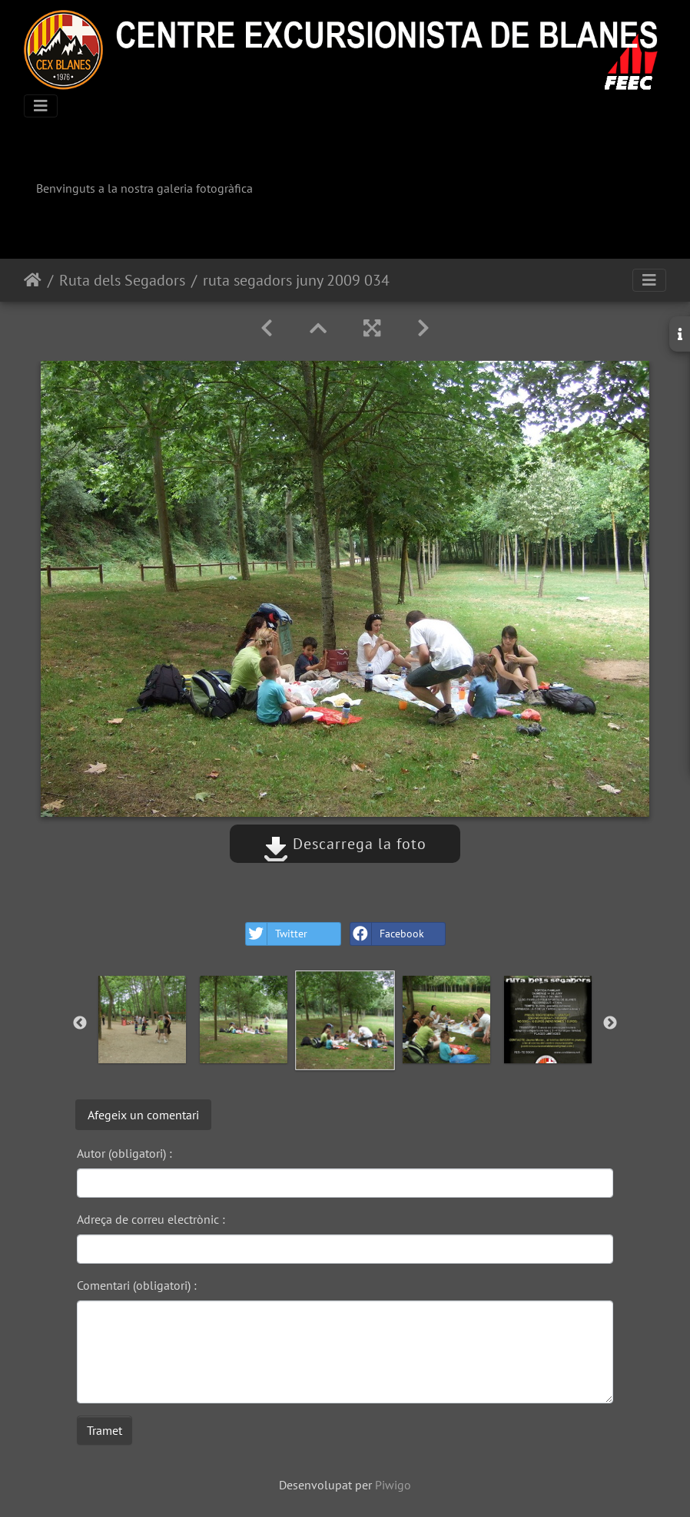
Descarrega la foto (345, 844)
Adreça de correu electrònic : (151, 1219)
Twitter (276, 934)
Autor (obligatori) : (124, 1153)
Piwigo (393, 1484)
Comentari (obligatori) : (137, 1285)
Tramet (104, 1430)
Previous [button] (80, 1023)
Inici (32, 280)
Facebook (387, 934)
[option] (142, 1019)
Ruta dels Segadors (122, 280)
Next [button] (610, 1023)
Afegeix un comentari (143, 1114)
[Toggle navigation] (41, 105)
